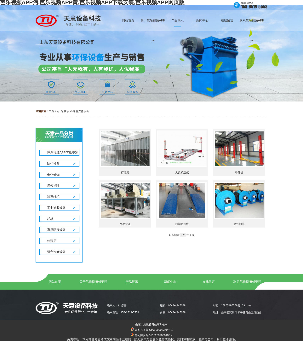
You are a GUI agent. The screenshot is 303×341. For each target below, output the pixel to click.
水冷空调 (125, 223)
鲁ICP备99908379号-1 (159, 329)
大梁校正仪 (182, 172)
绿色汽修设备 (81, 111)
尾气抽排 (239, 223)
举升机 (239, 172)
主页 (51, 111)
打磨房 (125, 172)
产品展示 (63, 111)
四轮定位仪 (182, 223)
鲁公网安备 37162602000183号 (151, 335)
